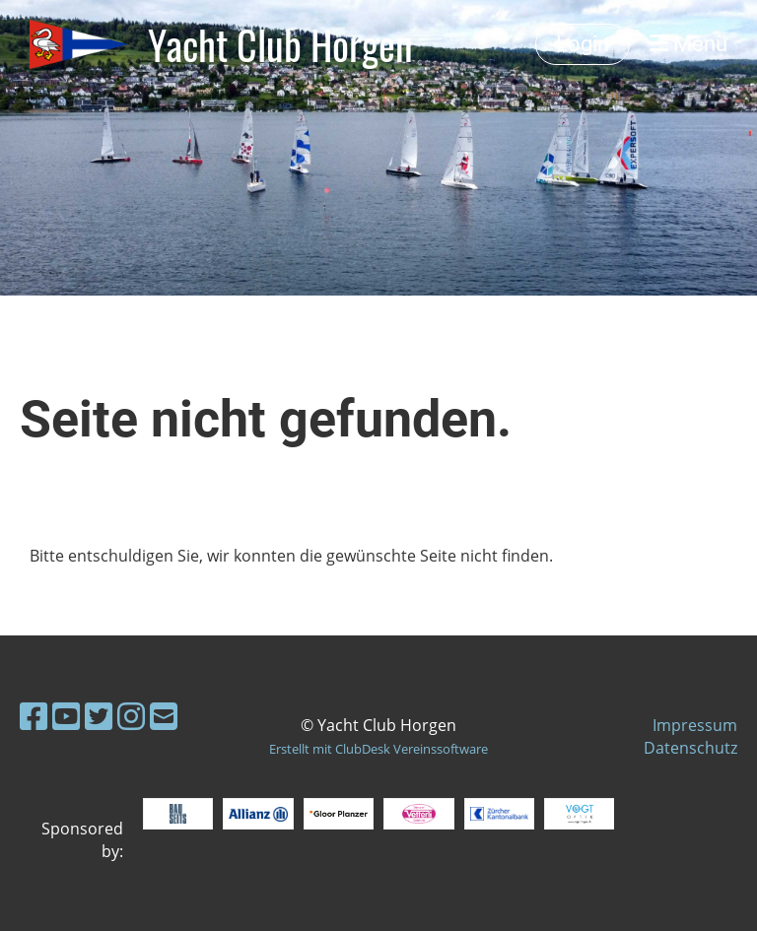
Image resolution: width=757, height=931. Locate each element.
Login (582, 44)
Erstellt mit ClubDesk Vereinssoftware (378, 749)
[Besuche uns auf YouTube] (66, 716)
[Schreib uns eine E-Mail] (163, 716)
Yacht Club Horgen (280, 44)
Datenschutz (690, 748)
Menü (688, 44)
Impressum (695, 725)
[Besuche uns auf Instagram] (131, 716)
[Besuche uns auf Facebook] (33, 716)
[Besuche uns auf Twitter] (98, 716)
